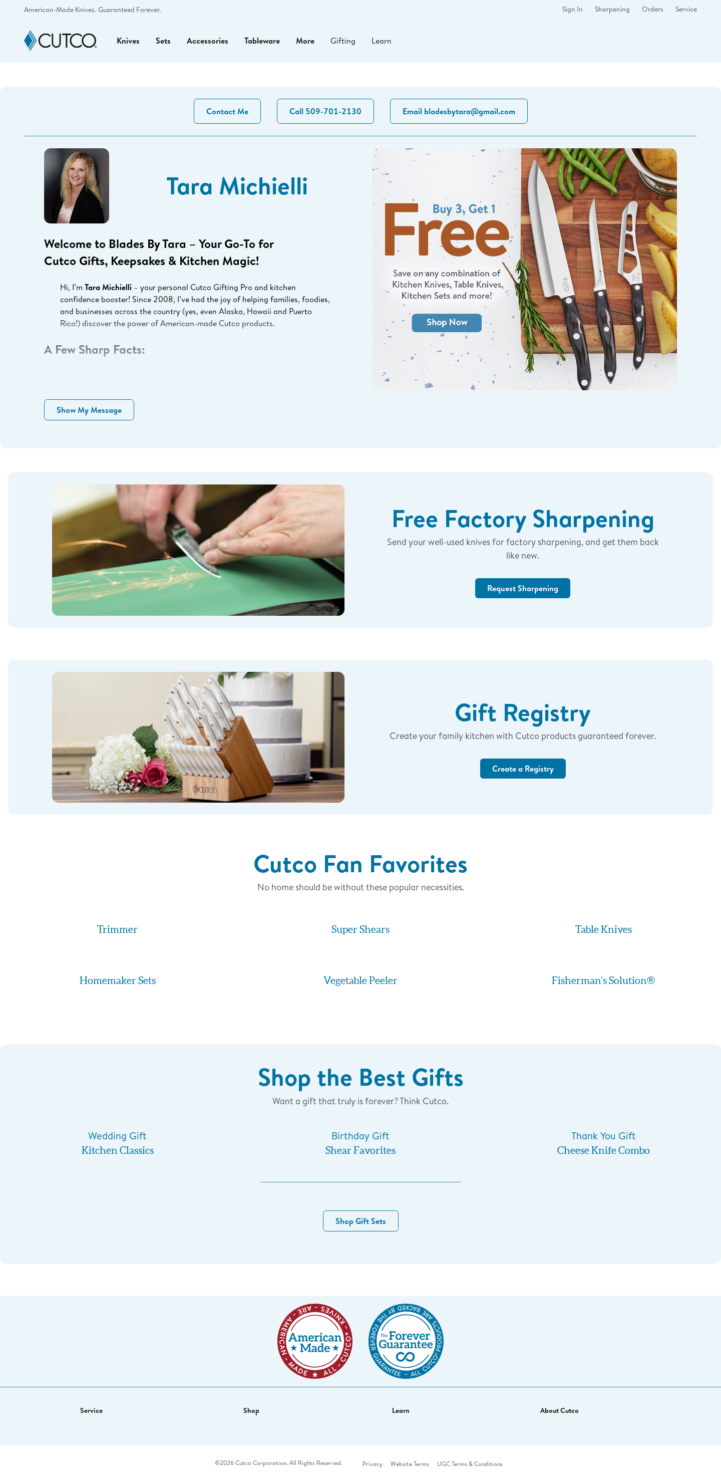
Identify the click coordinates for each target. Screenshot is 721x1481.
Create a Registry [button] (523, 768)
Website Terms (410, 1463)
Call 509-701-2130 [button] (325, 111)
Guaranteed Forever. (129, 9)
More (305, 40)
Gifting (342, 40)
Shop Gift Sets (360, 1220)
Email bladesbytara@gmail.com (459, 111)
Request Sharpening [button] (522, 588)
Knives (128, 40)
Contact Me (227, 111)
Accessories (207, 40)
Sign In (572, 9)
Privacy (373, 1463)
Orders (652, 9)
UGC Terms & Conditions (470, 1463)
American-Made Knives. (60, 9)
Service (686, 9)
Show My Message (89, 409)
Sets (163, 40)
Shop (251, 1410)
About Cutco (559, 1410)
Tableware (262, 40)
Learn (382, 40)
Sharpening (612, 9)
